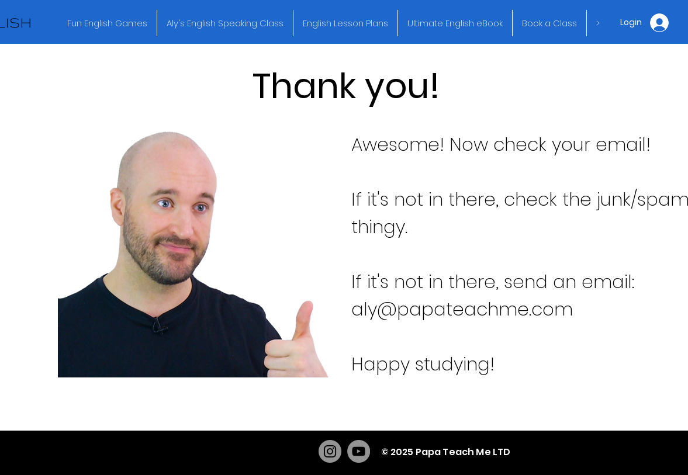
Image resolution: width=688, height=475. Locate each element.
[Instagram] (330, 451)
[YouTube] (358, 451)
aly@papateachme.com (462, 309)
